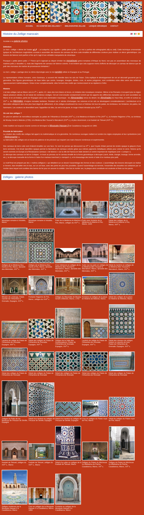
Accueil (29, 26)
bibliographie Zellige (75, 26)
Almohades (105, 97)
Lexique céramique (98, 26)
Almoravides (77, 97)
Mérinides (18, 101)
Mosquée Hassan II (59, 125)
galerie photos (21, 41)
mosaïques (71, 60)
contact (114, 26)
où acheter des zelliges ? (49, 26)
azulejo (58, 72)
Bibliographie (11, 137)
